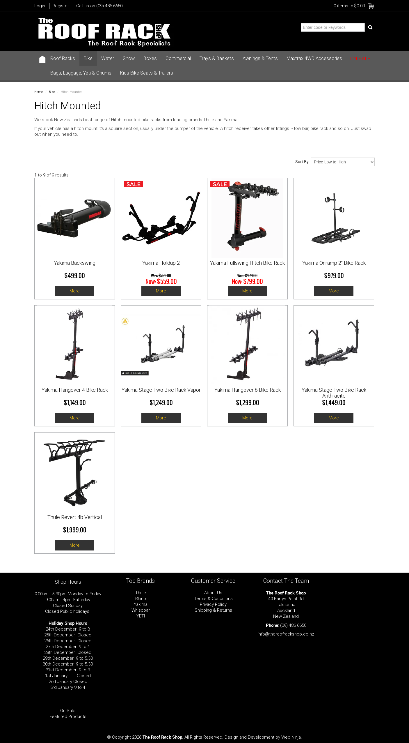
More (75, 291)
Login (39, 5)
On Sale (360, 58)
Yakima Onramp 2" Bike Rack (334, 263)
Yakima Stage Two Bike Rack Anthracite (334, 393)
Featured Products (67, 716)
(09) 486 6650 (293, 625)
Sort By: (302, 161)
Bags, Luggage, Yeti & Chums (80, 73)
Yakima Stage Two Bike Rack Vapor (161, 390)
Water (107, 58)
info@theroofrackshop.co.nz (286, 634)
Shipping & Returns (213, 610)
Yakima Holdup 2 (161, 263)
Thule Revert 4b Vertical (74, 517)
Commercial (178, 58)
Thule (140, 592)
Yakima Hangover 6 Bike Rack (247, 390)
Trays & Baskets (217, 58)
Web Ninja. (291, 737)
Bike (88, 58)
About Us (213, 592)
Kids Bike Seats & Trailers (146, 73)
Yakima (140, 604)
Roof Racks (62, 58)
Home (38, 92)
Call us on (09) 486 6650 (99, 5)
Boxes (150, 58)
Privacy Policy (213, 604)
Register (60, 5)
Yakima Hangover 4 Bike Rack (75, 390)
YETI (140, 616)
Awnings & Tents (260, 58)
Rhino (140, 598)
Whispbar (140, 610)
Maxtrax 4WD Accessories (314, 58)
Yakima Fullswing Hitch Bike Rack (247, 263)
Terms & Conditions (213, 598)
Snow (129, 58)
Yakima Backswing (74, 263)
